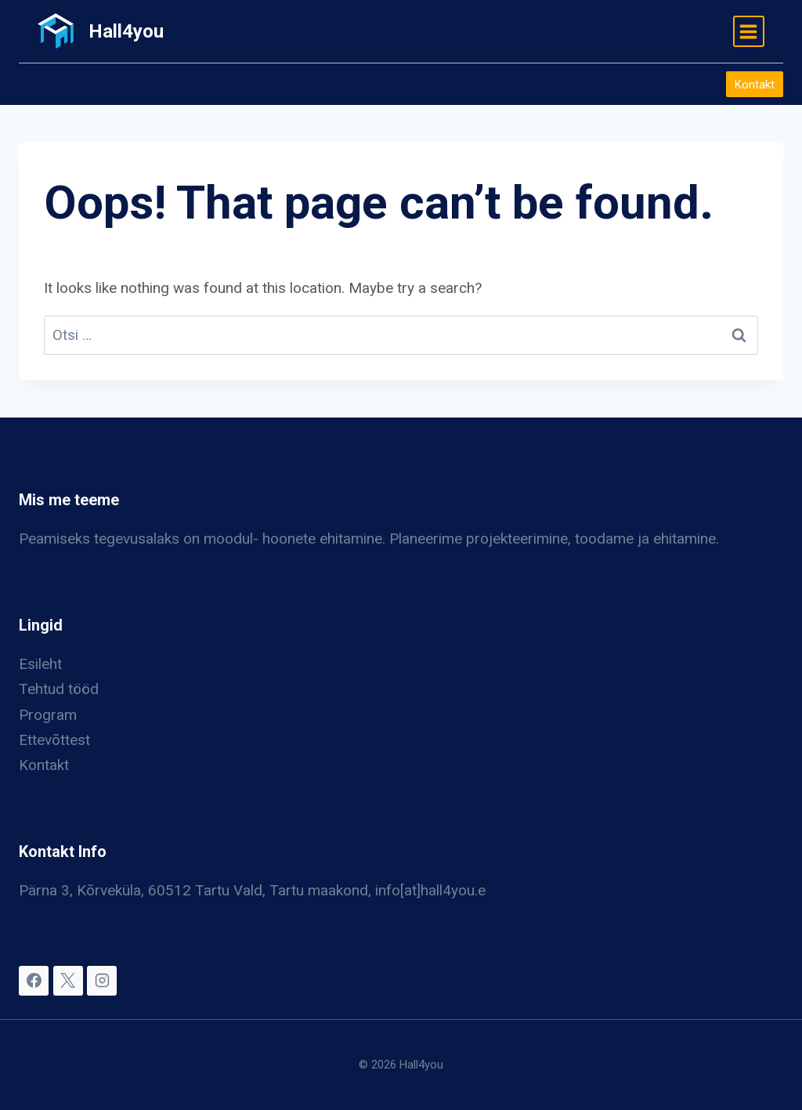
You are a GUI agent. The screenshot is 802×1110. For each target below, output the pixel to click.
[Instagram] (102, 981)
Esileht (40, 664)
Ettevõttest (54, 740)
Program (48, 715)
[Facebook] (34, 981)
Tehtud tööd (59, 689)
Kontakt (754, 85)
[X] (68, 981)
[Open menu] (748, 31)
